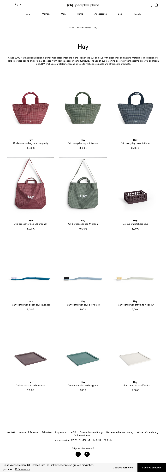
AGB (73, 432)
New (27, 13)
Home (80, 13)
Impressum (61, 432)
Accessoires (101, 13)
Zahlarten (47, 432)
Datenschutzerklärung (91, 432)
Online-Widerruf (82, 435)
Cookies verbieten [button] (123, 467)
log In (18, 4)
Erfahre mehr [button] (22, 469)
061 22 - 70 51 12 (78, 440)
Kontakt (11, 432)
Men (63, 13)
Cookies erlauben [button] (151, 467)
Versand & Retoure (28, 432)
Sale (120, 13)
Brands (137, 13)
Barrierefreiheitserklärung (119, 432)
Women (46, 13)
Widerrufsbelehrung (148, 432)
